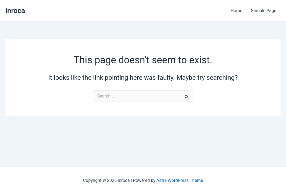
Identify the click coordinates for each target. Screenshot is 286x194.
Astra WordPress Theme (180, 180)
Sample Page (263, 10)
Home (236, 10)
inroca (15, 10)
